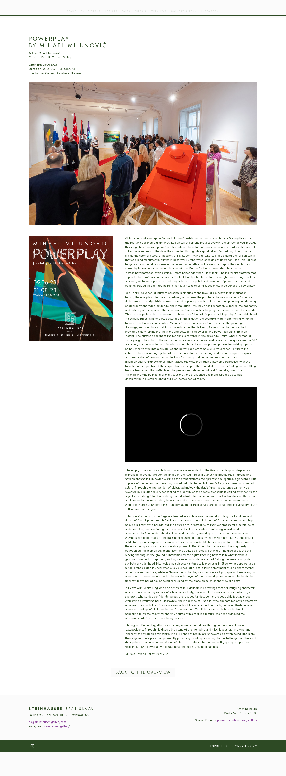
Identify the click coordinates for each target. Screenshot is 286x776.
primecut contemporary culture (237, 744)
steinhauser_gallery (56, 750)
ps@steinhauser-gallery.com (47, 746)
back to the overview (143, 697)
